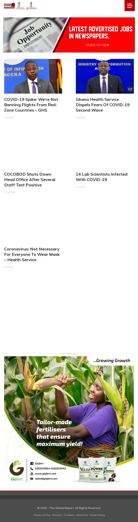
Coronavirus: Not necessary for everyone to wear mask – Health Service (32, 254)
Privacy (57, 515)
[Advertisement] (69, 314)
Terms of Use (42, 515)
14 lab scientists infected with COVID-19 (101, 177)
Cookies (69, 515)
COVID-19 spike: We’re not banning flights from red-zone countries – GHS (31, 105)
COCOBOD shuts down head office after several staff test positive (29, 179)
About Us (82, 515)
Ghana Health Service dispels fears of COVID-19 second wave (103, 105)
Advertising (97, 515)
